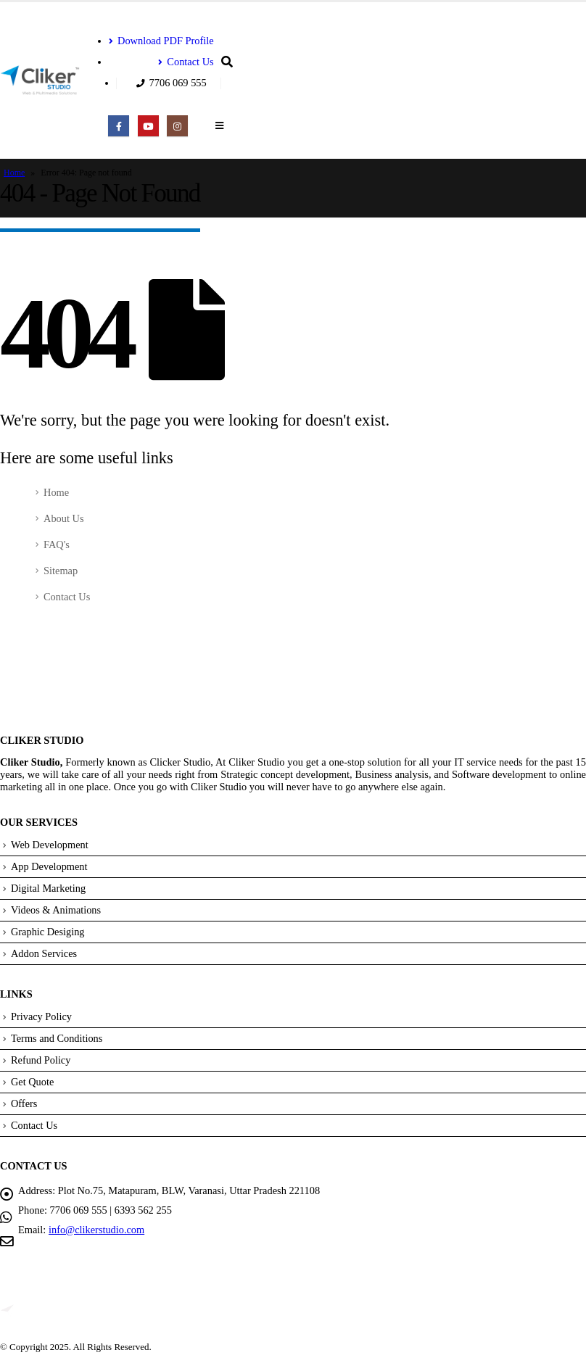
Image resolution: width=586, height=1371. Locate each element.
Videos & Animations (56, 910)
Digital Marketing (48, 888)
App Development (49, 866)
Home (14, 172)
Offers (24, 1103)
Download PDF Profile (161, 40)
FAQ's (57, 544)
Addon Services (44, 953)
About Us (64, 518)
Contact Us (185, 61)
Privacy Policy (41, 1016)
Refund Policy (41, 1060)
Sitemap (61, 570)
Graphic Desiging (48, 931)
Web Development (49, 844)
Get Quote (32, 1082)
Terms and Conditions (57, 1038)
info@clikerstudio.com (97, 1229)
